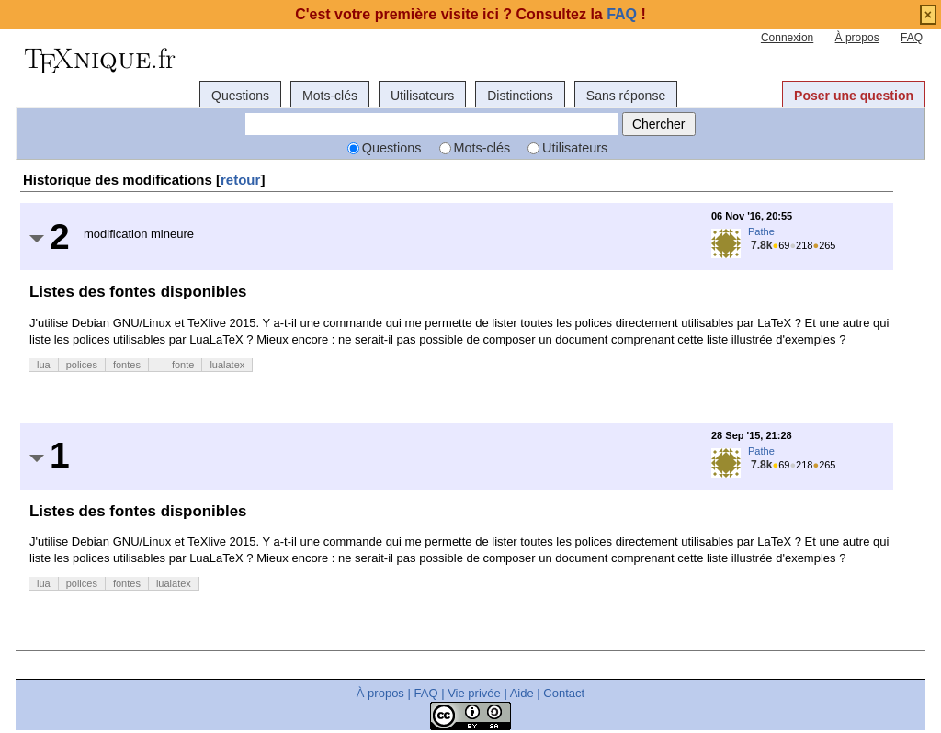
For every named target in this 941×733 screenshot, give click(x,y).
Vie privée (474, 693)
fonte (183, 364)
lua (44, 364)
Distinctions (520, 95)
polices (81, 364)
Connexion (787, 37)
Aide (522, 693)
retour (240, 179)
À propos (857, 37)
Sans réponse (625, 95)
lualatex (227, 364)
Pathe (761, 231)
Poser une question (853, 95)
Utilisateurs (422, 95)
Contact (563, 693)
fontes (127, 364)
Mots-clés (329, 95)
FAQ (912, 37)
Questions (240, 95)
